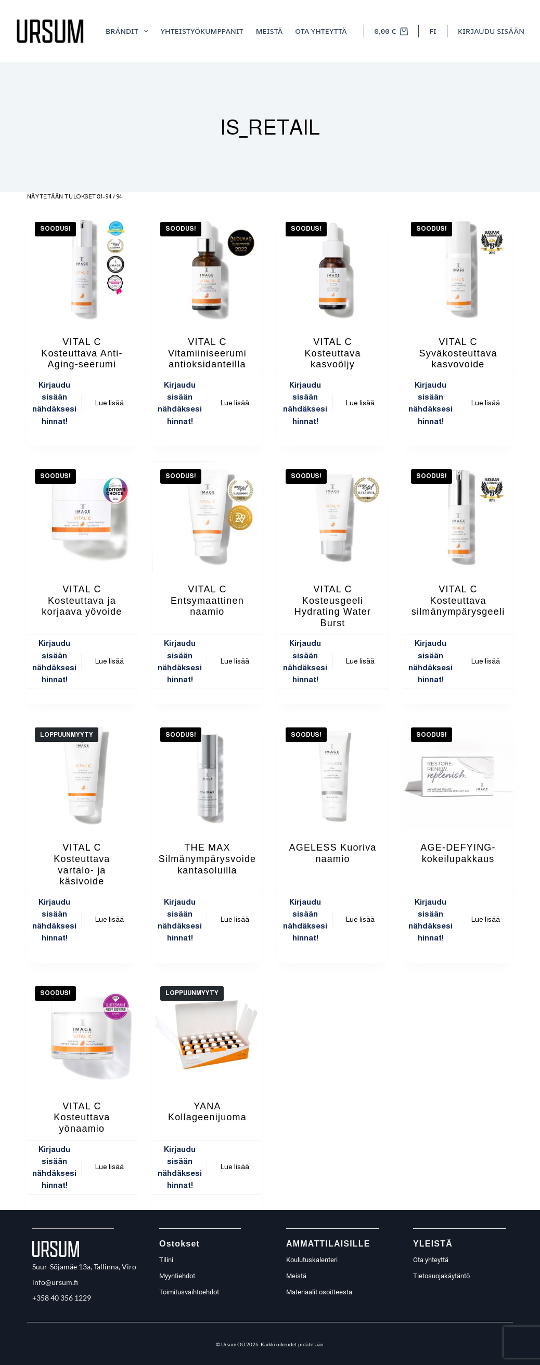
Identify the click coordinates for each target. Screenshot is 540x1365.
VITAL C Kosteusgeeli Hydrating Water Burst (332, 606)
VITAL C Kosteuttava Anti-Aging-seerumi (81, 353)
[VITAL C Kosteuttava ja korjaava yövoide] (82, 516)
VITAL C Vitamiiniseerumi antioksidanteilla (207, 353)
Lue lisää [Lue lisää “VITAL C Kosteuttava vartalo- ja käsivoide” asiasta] (109, 919)
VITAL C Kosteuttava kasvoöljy (332, 353)
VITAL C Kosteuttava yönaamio (82, 1117)
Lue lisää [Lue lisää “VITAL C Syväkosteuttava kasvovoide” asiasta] (485, 403)
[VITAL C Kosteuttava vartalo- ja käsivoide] (82, 774)
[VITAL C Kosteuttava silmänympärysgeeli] (458, 516)
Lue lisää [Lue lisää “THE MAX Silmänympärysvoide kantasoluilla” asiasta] (235, 919)
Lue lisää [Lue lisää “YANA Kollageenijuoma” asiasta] (235, 1166)
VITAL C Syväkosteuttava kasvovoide (458, 353)
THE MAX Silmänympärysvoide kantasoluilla (207, 858)
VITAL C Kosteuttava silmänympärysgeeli (458, 600)
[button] (432, 31)
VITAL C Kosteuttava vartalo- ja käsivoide (82, 864)
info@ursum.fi (55, 1282)
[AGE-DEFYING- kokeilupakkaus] (458, 774)
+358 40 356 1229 (61, 1297)
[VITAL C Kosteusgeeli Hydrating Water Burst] (333, 516)
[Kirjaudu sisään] (491, 31)
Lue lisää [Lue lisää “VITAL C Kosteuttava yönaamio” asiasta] (109, 1166)
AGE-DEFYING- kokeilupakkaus (457, 853)
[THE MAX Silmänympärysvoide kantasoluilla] (207, 774)
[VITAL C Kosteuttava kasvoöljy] (333, 269)
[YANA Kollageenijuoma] (207, 1033)
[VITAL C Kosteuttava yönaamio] (82, 1033)
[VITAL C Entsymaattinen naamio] (207, 516)
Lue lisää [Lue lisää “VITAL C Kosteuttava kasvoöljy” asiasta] (360, 403)
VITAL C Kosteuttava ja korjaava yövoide (82, 600)
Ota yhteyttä (320, 31)
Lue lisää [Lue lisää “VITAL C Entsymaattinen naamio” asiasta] (235, 661)
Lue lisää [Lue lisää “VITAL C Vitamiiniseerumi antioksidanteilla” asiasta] (235, 403)
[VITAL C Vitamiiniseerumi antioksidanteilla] (207, 269)
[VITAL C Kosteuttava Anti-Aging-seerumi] (82, 269)
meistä (269, 31)
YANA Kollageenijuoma (207, 1112)
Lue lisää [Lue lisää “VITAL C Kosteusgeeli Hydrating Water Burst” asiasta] (360, 661)
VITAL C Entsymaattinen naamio (207, 600)
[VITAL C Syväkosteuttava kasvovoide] (458, 269)
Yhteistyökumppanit (202, 31)
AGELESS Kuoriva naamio (332, 853)
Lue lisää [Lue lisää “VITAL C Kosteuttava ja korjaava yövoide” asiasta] (109, 661)
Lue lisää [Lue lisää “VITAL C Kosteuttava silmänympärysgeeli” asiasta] (485, 661)
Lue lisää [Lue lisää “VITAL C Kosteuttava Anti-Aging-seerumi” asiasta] (109, 403)
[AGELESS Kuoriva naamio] (333, 774)
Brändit (129, 31)
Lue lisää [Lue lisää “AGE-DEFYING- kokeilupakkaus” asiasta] (485, 919)
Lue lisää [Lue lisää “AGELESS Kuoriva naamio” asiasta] (360, 919)
